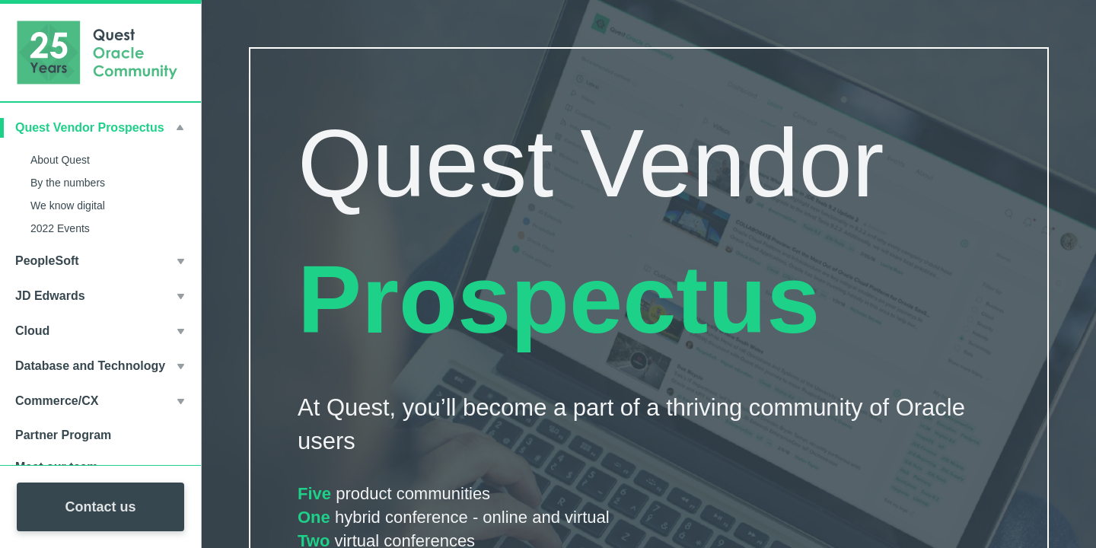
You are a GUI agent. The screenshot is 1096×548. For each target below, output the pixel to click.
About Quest (60, 160)
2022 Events (60, 228)
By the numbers (67, 183)
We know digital (67, 205)
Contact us (100, 507)
